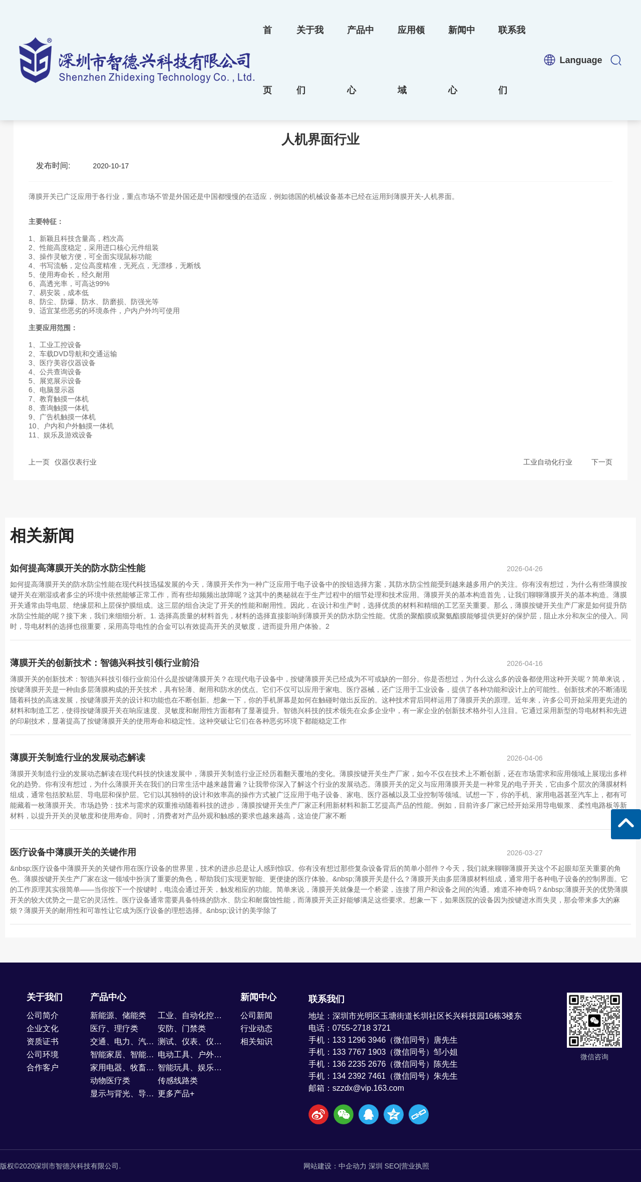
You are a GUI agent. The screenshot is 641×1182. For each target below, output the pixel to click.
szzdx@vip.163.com (368, 1088)
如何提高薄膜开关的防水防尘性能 (77, 568)
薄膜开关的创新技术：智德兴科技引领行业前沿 (104, 663)
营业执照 (415, 1166)
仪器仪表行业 (76, 462)
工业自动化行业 (547, 462)
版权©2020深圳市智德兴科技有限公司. (60, 1166)
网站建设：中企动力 (335, 1166)
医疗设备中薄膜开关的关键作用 (73, 852)
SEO (392, 1166)
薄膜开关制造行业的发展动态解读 (77, 758)
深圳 (376, 1166)
